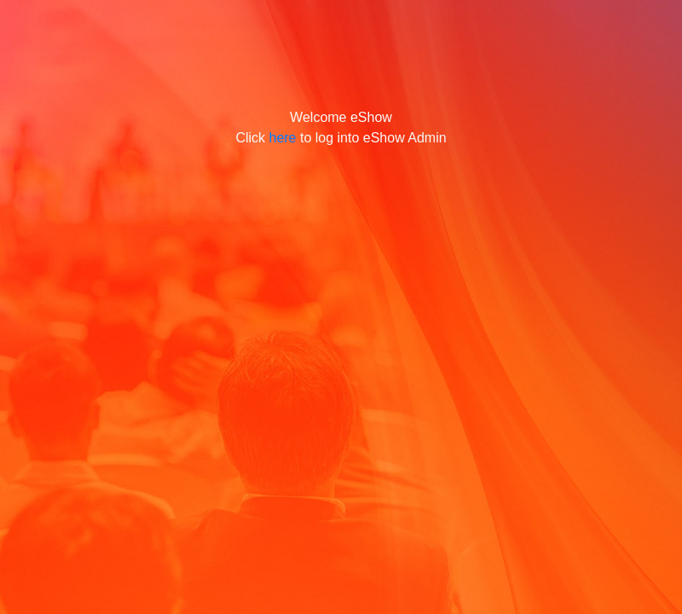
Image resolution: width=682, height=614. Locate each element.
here (282, 137)
